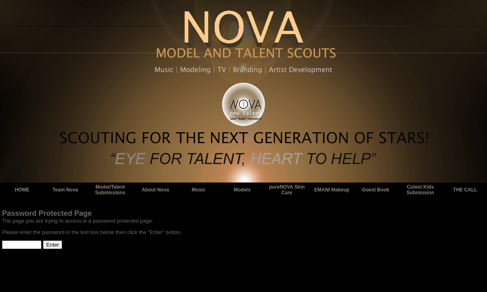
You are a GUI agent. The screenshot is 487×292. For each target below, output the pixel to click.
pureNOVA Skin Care (287, 189)
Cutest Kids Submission (420, 189)
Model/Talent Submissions (110, 189)
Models (242, 190)
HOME (22, 190)
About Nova (155, 190)
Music (198, 190)
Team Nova (65, 190)
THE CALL (465, 190)
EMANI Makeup (331, 190)
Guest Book (375, 190)
